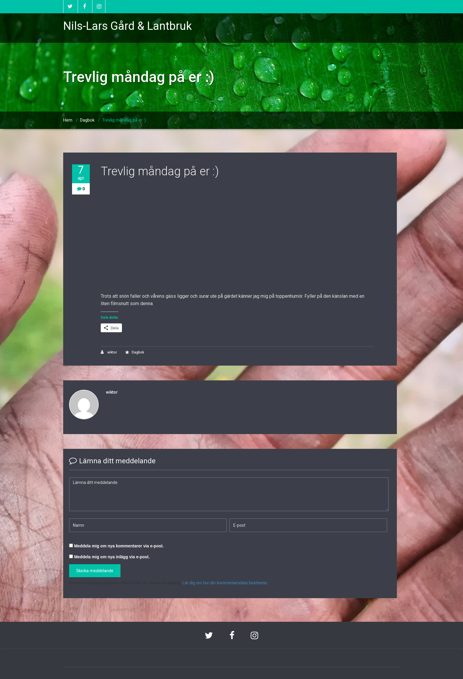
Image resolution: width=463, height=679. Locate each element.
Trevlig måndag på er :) (124, 120)
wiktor (109, 352)
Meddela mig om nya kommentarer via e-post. (119, 546)
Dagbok (87, 120)
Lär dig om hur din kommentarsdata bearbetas (224, 582)
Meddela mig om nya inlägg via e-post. (112, 556)
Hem (67, 120)
